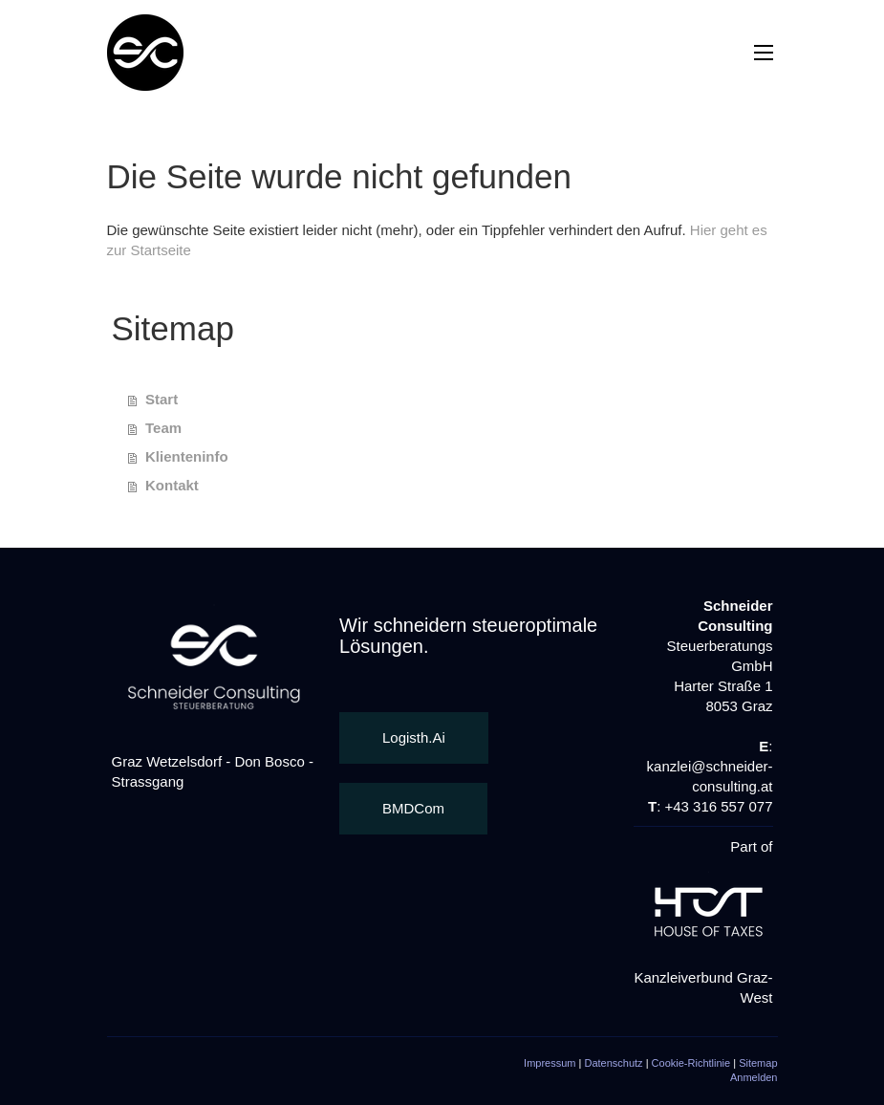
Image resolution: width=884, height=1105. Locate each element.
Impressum (549, 1063)
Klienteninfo (186, 456)
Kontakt (172, 485)
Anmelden (754, 1077)
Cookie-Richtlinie (691, 1063)
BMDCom (413, 808)
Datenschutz (613, 1063)
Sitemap (758, 1063)
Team (163, 428)
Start (161, 399)
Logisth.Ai (413, 737)
